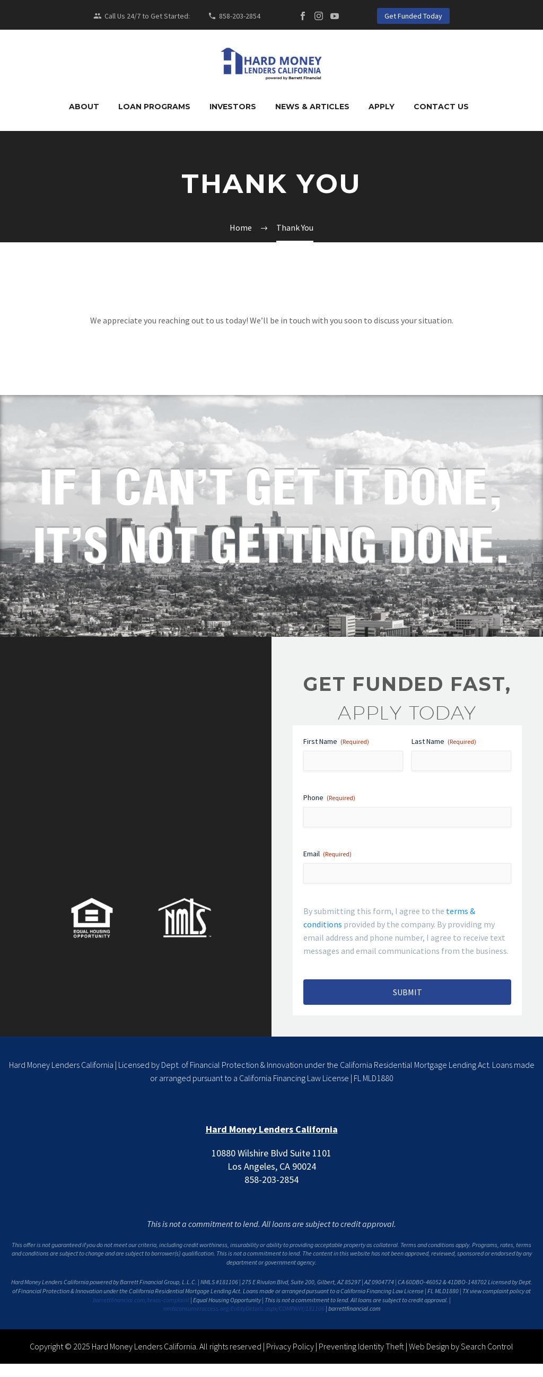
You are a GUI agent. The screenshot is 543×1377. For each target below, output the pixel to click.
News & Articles (312, 106)
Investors (232, 106)
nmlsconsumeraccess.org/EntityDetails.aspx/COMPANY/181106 (244, 1308)
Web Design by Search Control (461, 1346)
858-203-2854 (239, 16)
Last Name (443, 741)
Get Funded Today (413, 16)
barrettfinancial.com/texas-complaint (141, 1300)
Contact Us (441, 106)
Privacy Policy (290, 1346)
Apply (382, 106)
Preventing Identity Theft (361, 1346)
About (84, 106)
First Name (336, 741)
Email (327, 853)
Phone (329, 797)
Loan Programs (154, 106)
